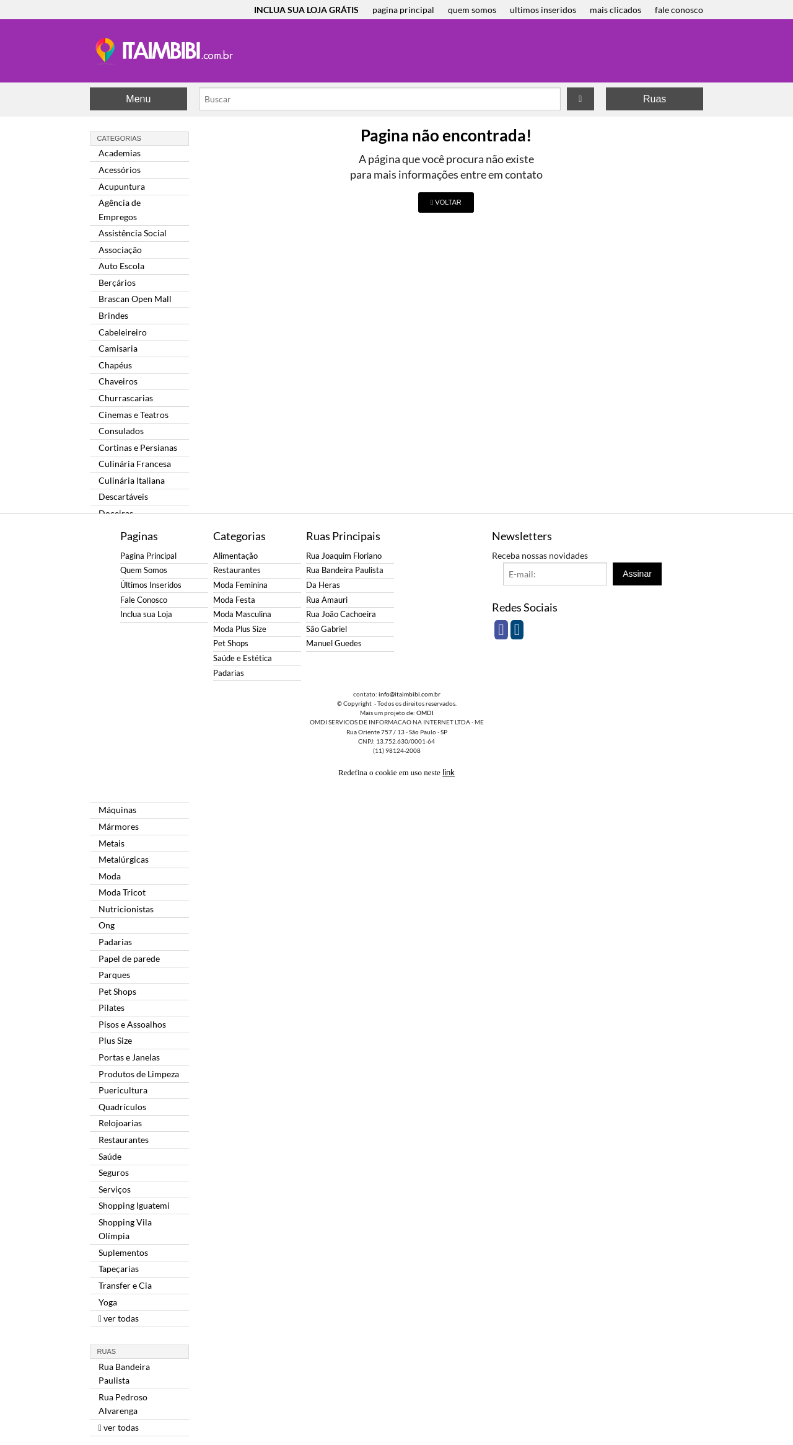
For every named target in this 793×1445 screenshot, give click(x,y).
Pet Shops (117, 991)
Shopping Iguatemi (134, 1205)
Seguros (114, 1172)
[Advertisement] (748, 205)
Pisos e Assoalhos (132, 1024)
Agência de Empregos (120, 209)
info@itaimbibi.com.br (409, 694)
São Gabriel (326, 629)
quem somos (472, 9)
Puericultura (123, 1090)
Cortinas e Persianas (138, 447)
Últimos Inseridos (151, 585)
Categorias (119, 138)
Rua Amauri (327, 600)
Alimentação (235, 556)
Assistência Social (133, 233)
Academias (120, 153)
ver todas (119, 1318)
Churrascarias (126, 398)
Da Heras (323, 585)
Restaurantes (124, 1139)
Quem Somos (143, 570)
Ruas (654, 99)
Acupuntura (122, 186)
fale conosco (679, 9)
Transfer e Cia (125, 1285)
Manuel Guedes (334, 643)
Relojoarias (120, 1123)
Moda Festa (234, 600)
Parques (114, 974)
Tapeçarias (119, 1268)
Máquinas (117, 809)
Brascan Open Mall (135, 298)
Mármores (119, 826)
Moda (110, 876)
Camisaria (118, 348)
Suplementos (123, 1252)
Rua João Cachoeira (341, 614)
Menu (138, 99)
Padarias (115, 941)
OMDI (425, 712)
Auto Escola (121, 265)
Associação (120, 249)
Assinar (637, 574)
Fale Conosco (143, 600)
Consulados (121, 430)
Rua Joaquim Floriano (344, 556)
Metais (112, 843)
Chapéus (115, 365)
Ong (107, 925)
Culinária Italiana (132, 480)
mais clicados (615, 9)
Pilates (112, 1007)
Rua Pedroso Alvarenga (123, 1404)
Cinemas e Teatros (134, 414)
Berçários (117, 282)
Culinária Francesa (135, 463)
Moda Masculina (242, 614)
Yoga (108, 1302)
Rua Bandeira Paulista (124, 1373)
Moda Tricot (122, 892)
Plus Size (115, 1040)
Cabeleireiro (123, 332)
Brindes (113, 315)
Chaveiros (118, 381)
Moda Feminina (240, 585)
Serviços (115, 1189)
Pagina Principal (148, 556)
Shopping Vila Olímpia (125, 1229)
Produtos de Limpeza (139, 1074)
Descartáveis (123, 496)
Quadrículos (122, 1106)
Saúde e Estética (242, 658)
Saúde (110, 1156)
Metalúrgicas (124, 859)
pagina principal (403, 9)
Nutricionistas (126, 909)
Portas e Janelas (129, 1057)
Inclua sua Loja (146, 614)
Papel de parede (129, 958)
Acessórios (120, 169)
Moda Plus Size (239, 629)
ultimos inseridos (543, 9)
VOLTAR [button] (446, 202)
